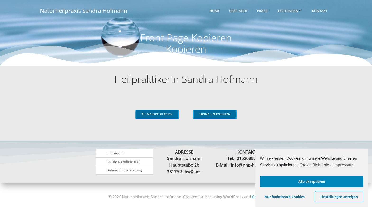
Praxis (262, 11)
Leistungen (290, 11)
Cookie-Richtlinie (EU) (123, 161)
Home (214, 11)
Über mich (238, 11)
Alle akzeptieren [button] (311, 181)
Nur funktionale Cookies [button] (285, 196)
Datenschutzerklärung (124, 170)
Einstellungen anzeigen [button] (339, 196)
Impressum (116, 153)
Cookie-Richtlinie (314, 164)
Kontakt (319, 11)
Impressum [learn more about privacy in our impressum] (343, 164)
